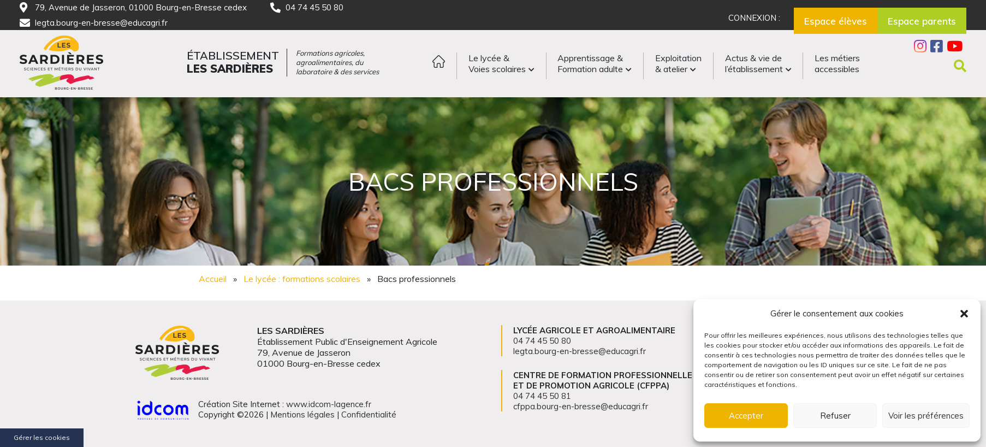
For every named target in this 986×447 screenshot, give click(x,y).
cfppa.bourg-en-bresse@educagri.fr (580, 406)
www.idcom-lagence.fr (328, 404)
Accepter (746, 415)
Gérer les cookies (42, 437)
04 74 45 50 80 (314, 7)
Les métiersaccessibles (837, 63)
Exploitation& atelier (678, 63)
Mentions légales (302, 414)
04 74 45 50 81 (542, 396)
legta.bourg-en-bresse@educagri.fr (101, 22)
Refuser (835, 415)
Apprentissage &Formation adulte (590, 63)
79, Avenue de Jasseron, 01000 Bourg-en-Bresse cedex (141, 7)
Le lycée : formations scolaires (301, 278)
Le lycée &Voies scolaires (497, 63)
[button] (964, 313)
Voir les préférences (926, 415)
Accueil (213, 278)
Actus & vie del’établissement (754, 63)
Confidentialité (368, 414)
